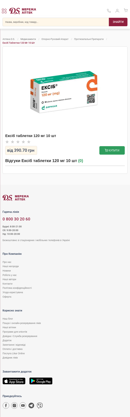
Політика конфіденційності (17, 288)
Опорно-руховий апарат (55, 39)
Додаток (7, 340)
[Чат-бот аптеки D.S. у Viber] (39, 406)
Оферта (7, 296)
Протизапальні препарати (89, 39)
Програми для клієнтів (15, 331)
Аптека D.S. (9, 39)
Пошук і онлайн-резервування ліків (22, 323)
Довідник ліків (10, 357)
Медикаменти (28, 39)
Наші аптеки (9, 327)
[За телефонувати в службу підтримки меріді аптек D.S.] (109, 11)
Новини (7, 270)
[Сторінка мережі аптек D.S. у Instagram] (14, 406)
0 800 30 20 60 (16, 219)
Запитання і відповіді (14, 344)
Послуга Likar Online (14, 353)
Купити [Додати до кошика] (112, 151)
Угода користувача (13, 292)
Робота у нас (10, 275)
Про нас (7, 262)
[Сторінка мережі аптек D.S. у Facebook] (6, 406)
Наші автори (9, 279)
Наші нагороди (11, 266)
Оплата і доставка (13, 349)
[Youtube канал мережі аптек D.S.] (22, 406)
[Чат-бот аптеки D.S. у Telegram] (31, 406)
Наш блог (8, 318)
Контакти (7, 283)
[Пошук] (118, 22)
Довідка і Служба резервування (20, 336)
